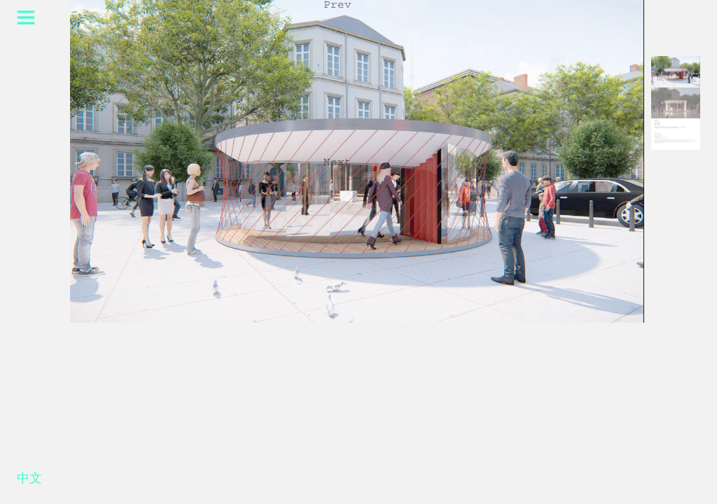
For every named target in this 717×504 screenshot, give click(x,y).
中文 (29, 481)
